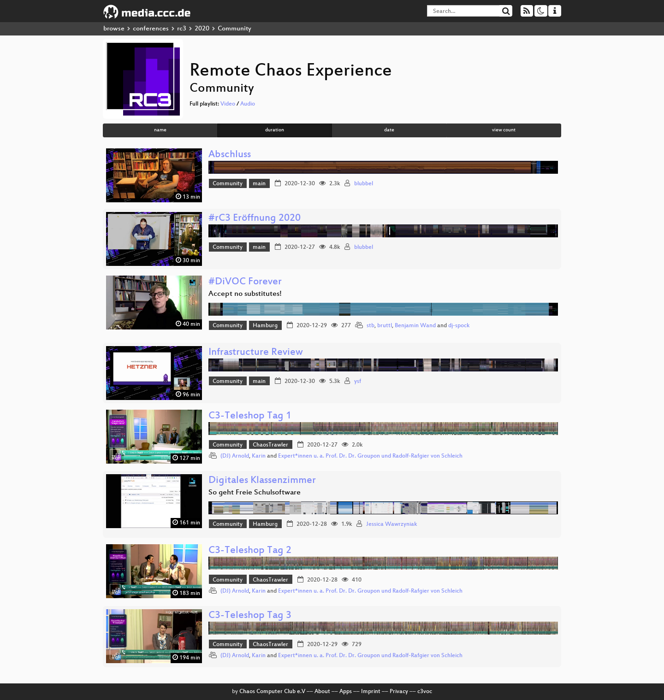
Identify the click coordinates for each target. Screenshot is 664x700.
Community (228, 184)
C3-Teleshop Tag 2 (249, 551)
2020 (202, 29)
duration (274, 130)
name (160, 130)
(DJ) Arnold (234, 456)
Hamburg (265, 326)
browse (114, 29)
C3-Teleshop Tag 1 (249, 416)
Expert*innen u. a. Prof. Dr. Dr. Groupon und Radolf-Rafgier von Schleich (370, 456)
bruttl (384, 326)
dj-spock (459, 326)
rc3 (181, 29)
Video (227, 104)
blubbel (363, 184)
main (259, 184)
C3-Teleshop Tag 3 (249, 616)
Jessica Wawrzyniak (391, 524)
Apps (345, 691)
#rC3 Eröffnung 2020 (254, 218)
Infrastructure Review (255, 353)
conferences (151, 29)
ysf (357, 381)
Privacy (399, 691)
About (322, 691)
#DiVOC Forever (245, 282)
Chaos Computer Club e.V (272, 691)
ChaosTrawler (270, 445)
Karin (259, 456)
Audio (247, 104)
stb (370, 326)
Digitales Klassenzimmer (262, 481)
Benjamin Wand (415, 326)
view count (504, 130)
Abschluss (229, 155)
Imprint (370, 691)
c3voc (424, 691)
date (389, 130)
